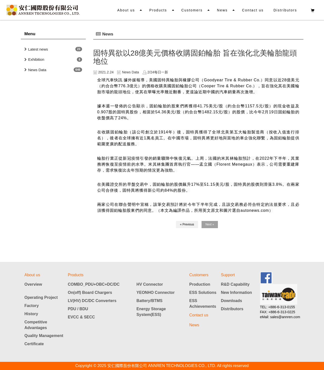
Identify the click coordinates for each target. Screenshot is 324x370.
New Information (236, 292)
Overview (33, 284)
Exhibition (36, 59)
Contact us (253, 10)
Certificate (34, 344)
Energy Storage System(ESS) (151, 312)
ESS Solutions (202, 292)
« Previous (187, 224)
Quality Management (44, 336)
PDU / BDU (78, 309)
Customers (192, 10)
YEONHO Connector (156, 292)
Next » (210, 224)
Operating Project (41, 297)
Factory (32, 306)
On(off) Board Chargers (90, 292)
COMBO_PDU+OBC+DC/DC (94, 284)
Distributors (285, 10)
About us (126, 10)
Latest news (38, 49)
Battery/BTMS (150, 301)
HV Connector (150, 284)
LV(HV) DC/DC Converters (92, 301)
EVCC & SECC (81, 317)
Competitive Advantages (36, 325)
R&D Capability (235, 284)
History (31, 314)
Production (199, 284)
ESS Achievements (202, 303)
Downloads (231, 301)
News (222, 10)
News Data (37, 70)
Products (158, 10)
